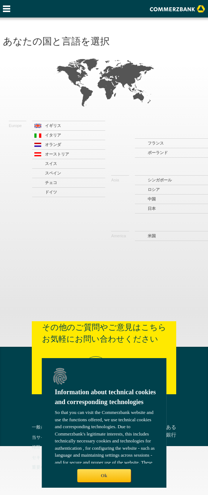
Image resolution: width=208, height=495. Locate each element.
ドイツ (51, 192)
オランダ (53, 144)
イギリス (53, 125)
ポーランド (158, 152)
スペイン (53, 173)
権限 (36, 447)
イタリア (53, 135)
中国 (152, 199)
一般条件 (40, 427)
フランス (156, 143)
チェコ (51, 182)
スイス (51, 163)
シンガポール (160, 180)
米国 (152, 236)
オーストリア (57, 154)
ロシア (154, 189)
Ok (104, 475)
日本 (152, 208)
